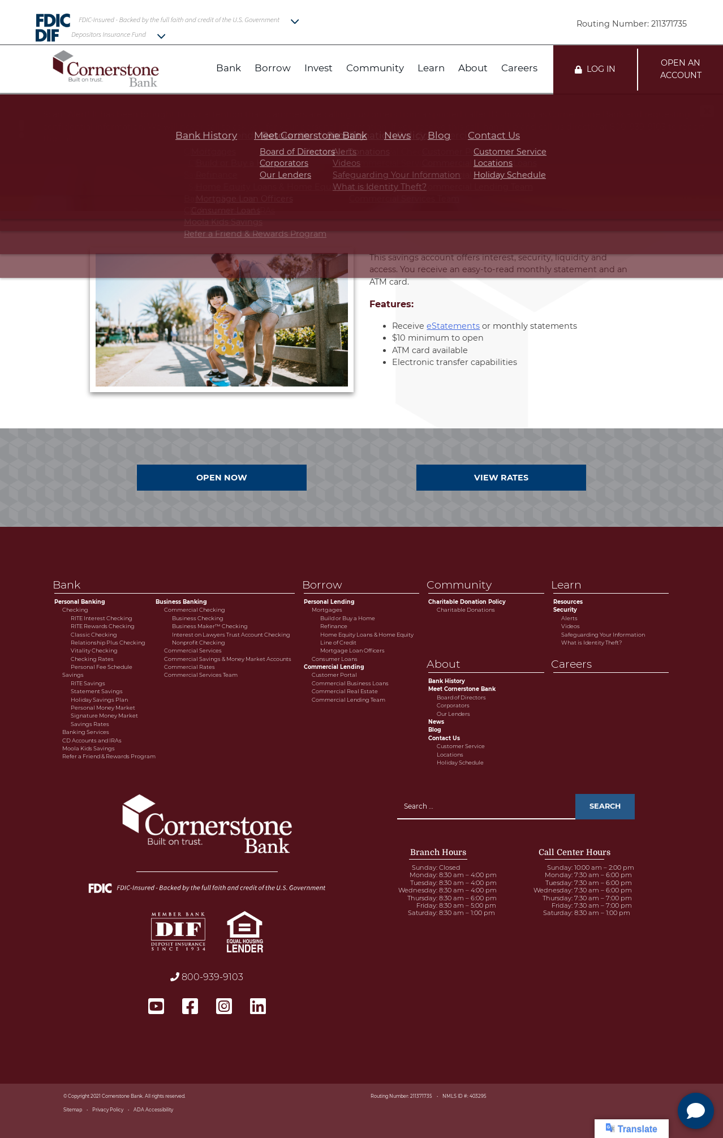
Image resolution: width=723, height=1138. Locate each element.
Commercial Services (193, 650)
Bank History (446, 681)
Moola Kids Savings (88, 748)
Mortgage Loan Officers (352, 650)
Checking (75, 610)
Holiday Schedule (460, 762)
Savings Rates (90, 724)
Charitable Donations (466, 610)
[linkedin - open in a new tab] (258, 1006)
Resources (568, 602)
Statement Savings (97, 691)
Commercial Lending (334, 667)
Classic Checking (94, 635)
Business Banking (181, 602)
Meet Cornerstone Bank (462, 689)
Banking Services (85, 732)
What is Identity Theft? (591, 642)
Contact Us (444, 738)
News (436, 722)
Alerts (569, 618)
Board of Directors (461, 697)
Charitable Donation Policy (467, 602)
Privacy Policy (107, 1110)
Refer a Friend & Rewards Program (109, 756)
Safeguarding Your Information (603, 635)
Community (375, 68)
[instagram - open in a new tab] (224, 1006)
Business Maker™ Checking (210, 626)
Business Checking (197, 618)
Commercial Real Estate (345, 691)
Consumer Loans (335, 659)
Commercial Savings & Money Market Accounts (227, 659)
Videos (570, 626)
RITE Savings (88, 683)
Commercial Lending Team (348, 700)
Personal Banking (79, 602)
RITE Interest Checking (101, 618)
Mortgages (327, 610)
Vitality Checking (94, 650)
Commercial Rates (189, 667)
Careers (519, 68)
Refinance (333, 626)
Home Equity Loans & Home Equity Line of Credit (367, 639)
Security (565, 610)
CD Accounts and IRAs (92, 740)
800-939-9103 (206, 977)
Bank (228, 68)
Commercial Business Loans (350, 683)
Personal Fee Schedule (101, 667)
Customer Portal (334, 675)
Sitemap (72, 1110)
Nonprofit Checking (198, 642)
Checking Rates (92, 659)
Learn (431, 68)
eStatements (453, 326)
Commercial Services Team (201, 675)
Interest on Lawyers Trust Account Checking (231, 635)
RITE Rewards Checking (103, 626)
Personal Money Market (103, 708)
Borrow (273, 68)
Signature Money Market (104, 715)
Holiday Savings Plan (99, 700)
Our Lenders (453, 714)
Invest (318, 68)
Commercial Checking (194, 610)
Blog (434, 730)
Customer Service (461, 746)
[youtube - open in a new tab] (156, 1006)
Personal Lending (329, 602)
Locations (450, 754)
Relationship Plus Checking (108, 642)
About (472, 68)
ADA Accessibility (153, 1110)
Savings (73, 675)
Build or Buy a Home (347, 618)
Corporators (453, 705)
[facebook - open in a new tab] (190, 1006)
